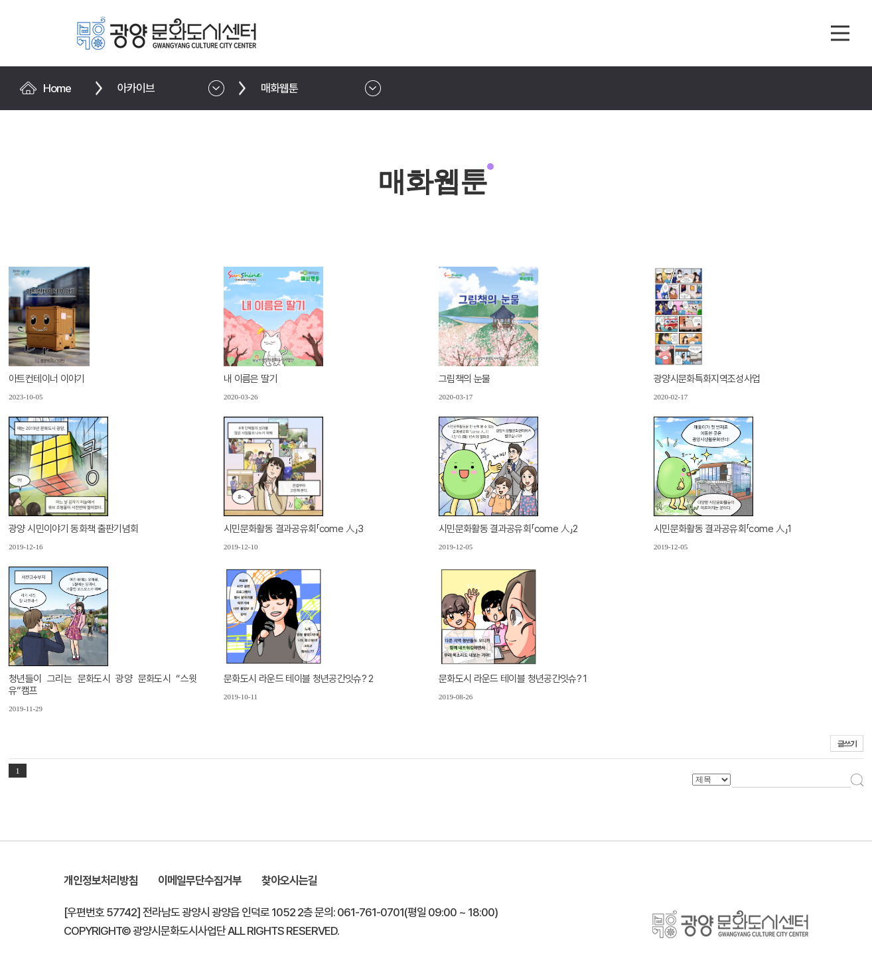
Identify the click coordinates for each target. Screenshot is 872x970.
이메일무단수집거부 (200, 880)
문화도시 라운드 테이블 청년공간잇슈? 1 (513, 679)
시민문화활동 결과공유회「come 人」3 (293, 529)
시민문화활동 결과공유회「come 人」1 (722, 529)
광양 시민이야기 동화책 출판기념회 (73, 529)
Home (57, 88)
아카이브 (136, 88)
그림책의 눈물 (464, 379)
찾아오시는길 (289, 880)
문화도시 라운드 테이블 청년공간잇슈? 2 (299, 679)
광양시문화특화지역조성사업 (707, 379)
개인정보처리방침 (101, 880)
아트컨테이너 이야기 (47, 379)
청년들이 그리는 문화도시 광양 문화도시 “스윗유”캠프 (102, 685)
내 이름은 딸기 (250, 379)
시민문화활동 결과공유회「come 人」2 (508, 529)
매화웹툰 (279, 88)
